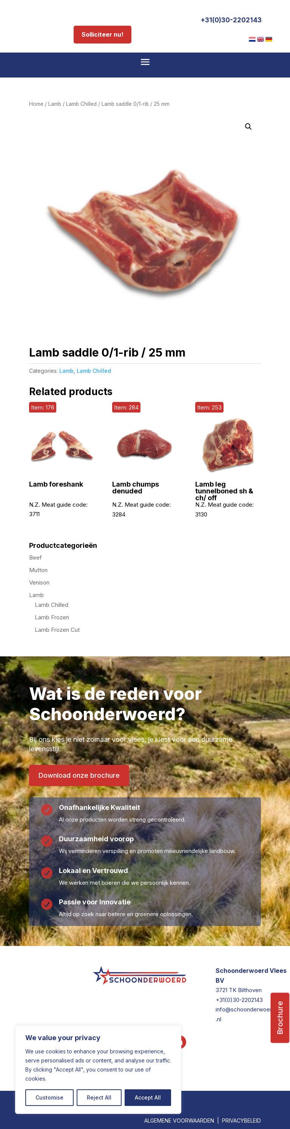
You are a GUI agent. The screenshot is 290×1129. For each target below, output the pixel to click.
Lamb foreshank (56, 484)
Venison (39, 582)
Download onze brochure (79, 775)
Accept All (148, 1097)
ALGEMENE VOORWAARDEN (179, 1120)
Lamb (54, 104)
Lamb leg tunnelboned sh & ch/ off (224, 491)
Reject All (99, 1097)
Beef (35, 557)
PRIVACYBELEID (241, 1120)
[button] (248, 126)
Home (36, 104)
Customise (49, 1097)
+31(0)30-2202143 (231, 20)
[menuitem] (252, 39)
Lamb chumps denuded (135, 488)
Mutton (38, 570)
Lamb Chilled (81, 104)
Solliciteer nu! (102, 34)
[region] (98, 1069)
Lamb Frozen (52, 617)
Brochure (280, 1018)
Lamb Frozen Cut (57, 629)
